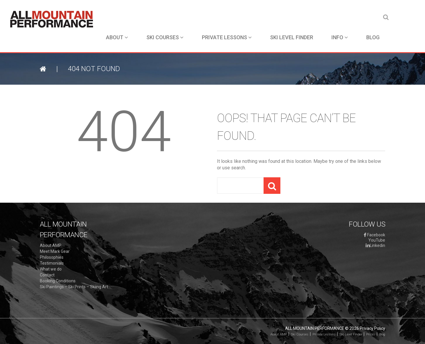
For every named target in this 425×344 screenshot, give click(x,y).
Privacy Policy (372, 328)
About (117, 37)
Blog (373, 37)
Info (339, 37)
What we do (51, 269)
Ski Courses (165, 37)
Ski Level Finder (291, 37)
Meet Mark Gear (55, 251)
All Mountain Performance (314, 328)
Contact (47, 275)
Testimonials (52, 263)
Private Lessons (227, 37)
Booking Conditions (58, 281)
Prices (370, 334)
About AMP (50, 245)
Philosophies (51, 257)
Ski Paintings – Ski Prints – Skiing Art (74, 286)
